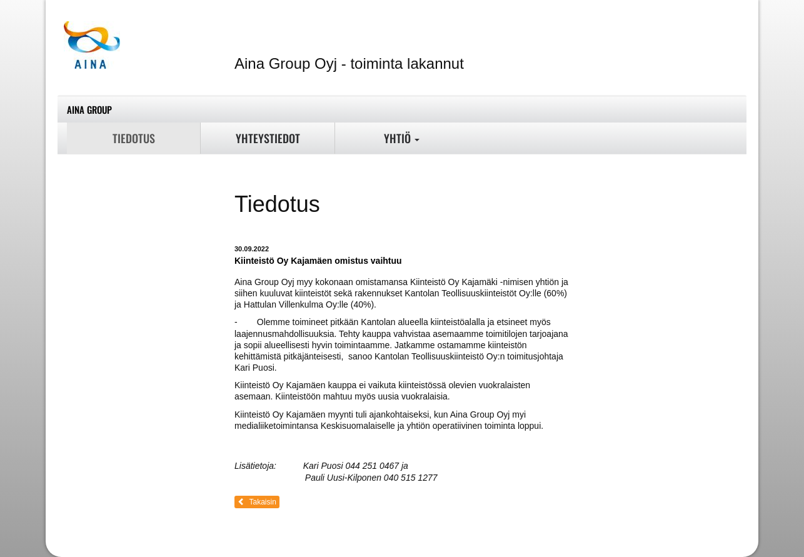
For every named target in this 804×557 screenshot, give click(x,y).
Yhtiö (402, 138)
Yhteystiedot (268, 138)
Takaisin (257, 502)
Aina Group (89, 109)
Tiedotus (134, 138)
